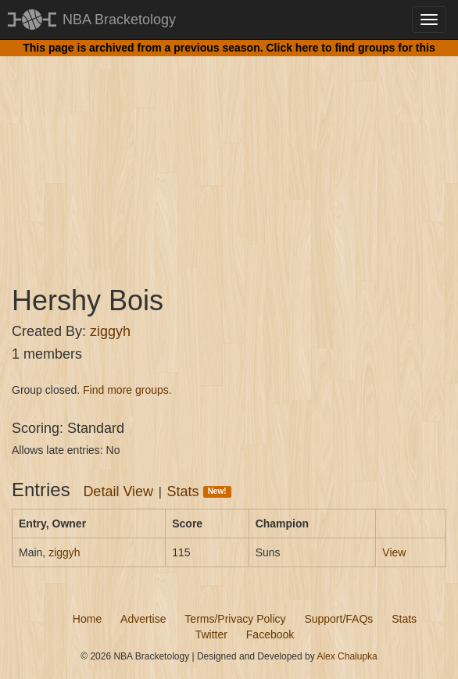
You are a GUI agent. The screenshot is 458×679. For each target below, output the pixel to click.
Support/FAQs (338, 619)
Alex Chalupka (347, 656)
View (394, 552)
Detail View (118, 491)
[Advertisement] (229, 156)
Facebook (270, 634)
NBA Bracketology (119, 19)
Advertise (143, 619)
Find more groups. (127, 390)
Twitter (211, 634)
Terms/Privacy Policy (234, 619)
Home (87, 619)
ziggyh (110, 331)
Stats (199, 491)
